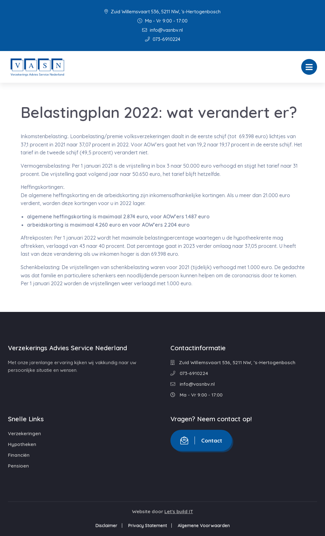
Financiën (19, 455)
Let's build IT (178, 511)
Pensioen (18, 466)
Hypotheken (22, 444)
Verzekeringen (24, 433)
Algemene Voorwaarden (204, 525)
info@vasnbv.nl (162, 30)
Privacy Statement (147, 525)
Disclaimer (106, 525)
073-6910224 (162, 39)
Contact (201, 440)
